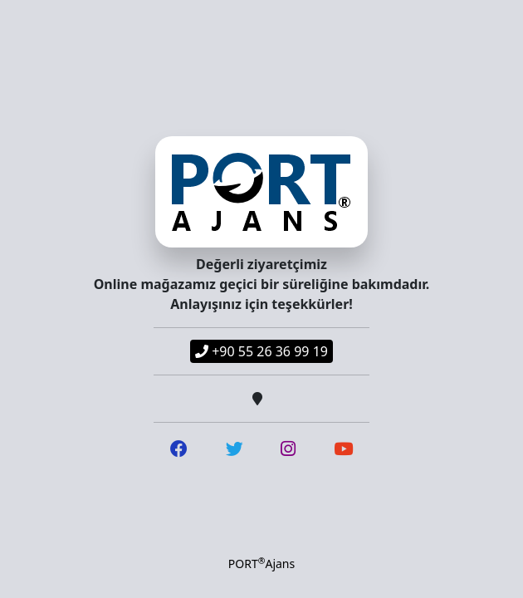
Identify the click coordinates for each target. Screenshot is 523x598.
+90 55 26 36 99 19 (261, 351)
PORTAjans (261, 563)
